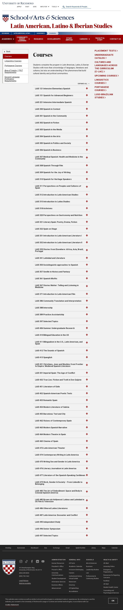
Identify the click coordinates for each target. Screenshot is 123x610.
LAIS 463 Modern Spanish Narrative (51, 425)
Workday (8, 545)
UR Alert (106, 560)
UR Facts (72, 560)
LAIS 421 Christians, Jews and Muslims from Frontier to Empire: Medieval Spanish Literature (59, 362)
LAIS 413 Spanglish (43, 354)
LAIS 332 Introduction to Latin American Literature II (58, 240)
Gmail (68, 545)
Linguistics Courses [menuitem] (13, 58)
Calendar (115, 545)
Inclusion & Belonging (76, 567)
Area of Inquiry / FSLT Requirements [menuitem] (14, 68)
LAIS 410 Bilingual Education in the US (52, 332)
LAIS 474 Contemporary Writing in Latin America (57, 452)
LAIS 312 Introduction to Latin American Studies (56, 192)
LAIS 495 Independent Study (47, 519)
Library (93, 545)
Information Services (58, 579)
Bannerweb (21, 545)
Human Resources (58, 560)
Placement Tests (106, 48)
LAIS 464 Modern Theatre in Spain (50, 431)
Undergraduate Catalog (104, 53)
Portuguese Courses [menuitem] (13, 63)
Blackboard (34, 545)
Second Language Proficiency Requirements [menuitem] (12, 76)
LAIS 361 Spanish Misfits (46, 276)
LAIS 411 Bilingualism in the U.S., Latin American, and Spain (59, 340)
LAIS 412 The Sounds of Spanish (49, 348)
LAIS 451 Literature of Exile (47, 384)
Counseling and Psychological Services (111, 589)
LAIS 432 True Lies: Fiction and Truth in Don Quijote (58, 377)
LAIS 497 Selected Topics (46, 533)
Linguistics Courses (102, 78)
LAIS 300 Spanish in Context (47, 106)
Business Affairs (57, 582)
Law (87, 570)
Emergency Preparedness (108, 568)
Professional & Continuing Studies (92, 574)
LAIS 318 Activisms (43, 205)
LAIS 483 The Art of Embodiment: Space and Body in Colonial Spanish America (58, 489)
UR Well (106, 581)
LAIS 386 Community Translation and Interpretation (58, 298)
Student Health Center (110, 584)
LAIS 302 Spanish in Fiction (47, 120)
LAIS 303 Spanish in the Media (48, 127)
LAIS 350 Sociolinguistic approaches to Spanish (56, 262)
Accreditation (73, 588)
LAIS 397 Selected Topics (46, 318)
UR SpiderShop (74, 585)
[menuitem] (49, 4)
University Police (108, 563)
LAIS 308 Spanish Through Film (49, 163)
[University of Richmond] (17, 4)
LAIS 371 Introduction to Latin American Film (55, 291)
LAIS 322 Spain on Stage (46, 226)
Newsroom (72, 579)
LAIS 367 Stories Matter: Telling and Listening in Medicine (57, 283)
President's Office (57, 563)
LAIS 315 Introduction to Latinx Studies (52, 199)
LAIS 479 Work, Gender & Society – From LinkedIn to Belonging (58, 480)
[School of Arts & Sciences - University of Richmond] (38, 16)
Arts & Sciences (91, 560)
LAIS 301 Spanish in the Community (51, 113)
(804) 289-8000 (24, 570)
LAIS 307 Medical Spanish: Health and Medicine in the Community (59, 155)
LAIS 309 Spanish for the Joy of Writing (53, 169)
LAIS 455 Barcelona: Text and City (50, 411)
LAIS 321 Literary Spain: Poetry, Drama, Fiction (56, 219)
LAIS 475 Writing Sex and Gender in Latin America (57, 459)
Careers (71, 570)
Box (45, 545)
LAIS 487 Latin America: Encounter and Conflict (56, 512)
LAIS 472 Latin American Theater (50, 445)
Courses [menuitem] (8, 53)
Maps (103, 545)
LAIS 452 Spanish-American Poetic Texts (53, 390)
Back (8, 49)
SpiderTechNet (80, 545)
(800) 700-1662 (24, 573)
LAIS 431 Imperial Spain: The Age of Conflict (55, 370)
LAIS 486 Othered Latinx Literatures (51, 505)
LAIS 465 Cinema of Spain (46, 438)
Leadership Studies (92, 567)
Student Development (59, 575)
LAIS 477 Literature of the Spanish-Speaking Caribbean (60, 472)
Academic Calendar (75, 563)
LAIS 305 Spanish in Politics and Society (53, 140)
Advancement (56, 585)
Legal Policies (23, 578)
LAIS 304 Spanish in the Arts (47, 133)
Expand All (82, 81)
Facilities (106, 578)
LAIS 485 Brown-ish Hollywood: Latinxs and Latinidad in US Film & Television (59, 498)
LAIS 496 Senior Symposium (47, 526)
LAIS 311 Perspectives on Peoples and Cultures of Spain (58, 184)
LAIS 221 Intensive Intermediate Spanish (53, 99)
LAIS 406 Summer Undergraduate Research (55, 325)
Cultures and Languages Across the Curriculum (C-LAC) (106, 64)
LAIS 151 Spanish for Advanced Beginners (54, 92)
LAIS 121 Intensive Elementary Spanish (52, 86)
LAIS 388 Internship (43, 305)
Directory (72, 582)
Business (89, 563)
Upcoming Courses (106, 73)
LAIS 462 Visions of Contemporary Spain (53, 418)
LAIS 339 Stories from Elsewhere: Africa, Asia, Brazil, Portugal (59, 247)
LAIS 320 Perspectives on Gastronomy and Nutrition (58, 212)
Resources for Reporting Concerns (111, 573)
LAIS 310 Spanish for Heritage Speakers (53, 176)
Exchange (56, 545)
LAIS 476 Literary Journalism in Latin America (55, 465)
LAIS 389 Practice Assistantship (49, 312)
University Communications (57, 571)
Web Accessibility (25, 580)
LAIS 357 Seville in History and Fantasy (52, 269)
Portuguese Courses (102, 86)
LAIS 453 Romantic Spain (46, 397)
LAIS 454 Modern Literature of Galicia (52, 404)
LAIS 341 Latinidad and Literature (50, 255)
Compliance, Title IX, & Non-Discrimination (110, 594)
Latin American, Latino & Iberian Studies (61, 22)
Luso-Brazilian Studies (104, 93)
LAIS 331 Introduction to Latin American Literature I (58, 233)
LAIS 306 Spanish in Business (48, 147)
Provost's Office (57, 567)
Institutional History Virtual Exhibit (75, 574)
